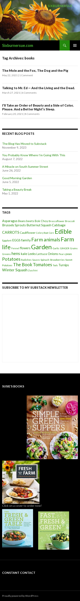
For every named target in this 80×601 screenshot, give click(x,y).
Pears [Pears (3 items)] (62, 254)
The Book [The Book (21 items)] (22, 264)
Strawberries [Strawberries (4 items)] (57, 259)
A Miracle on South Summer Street (25, 166)
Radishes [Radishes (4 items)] (26, 259)
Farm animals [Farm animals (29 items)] (45, 239)
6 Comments (29, 92)
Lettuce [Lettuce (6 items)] (41, 254)
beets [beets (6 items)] (30, 221)
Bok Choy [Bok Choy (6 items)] (41, 221)
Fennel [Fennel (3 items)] (15, 248)
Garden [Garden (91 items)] (41, 247)
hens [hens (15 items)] (16, 253)
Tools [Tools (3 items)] (55, 265)
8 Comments (32, 113)
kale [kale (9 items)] (24, 254)
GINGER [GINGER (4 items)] (64, 248)
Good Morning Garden (17, 178)
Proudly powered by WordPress (20, 595)
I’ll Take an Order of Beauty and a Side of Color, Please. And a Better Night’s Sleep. (38, 107)
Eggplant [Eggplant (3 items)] (7, 240)
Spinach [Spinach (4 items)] (45, 259)
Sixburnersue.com (17, 45)
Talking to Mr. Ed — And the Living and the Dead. (38, 88)
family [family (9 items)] (26, 240)
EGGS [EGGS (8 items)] (16, 240)
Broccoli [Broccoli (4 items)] (70, 221)
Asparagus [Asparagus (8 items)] (9, 221)
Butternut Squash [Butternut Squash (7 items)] (38, 225)
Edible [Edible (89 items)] (63, 231)
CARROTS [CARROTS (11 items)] (10, 232)
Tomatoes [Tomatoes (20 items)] (42, 264)
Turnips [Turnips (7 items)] (63, 265)
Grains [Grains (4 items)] (74, 248)
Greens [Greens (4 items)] (6, 254)
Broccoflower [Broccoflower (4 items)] (56, 221)
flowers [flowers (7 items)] (25, 248)
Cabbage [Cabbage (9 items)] (58, 225)
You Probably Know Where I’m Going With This (33, 155)
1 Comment (26, 75)
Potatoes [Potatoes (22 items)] (11, 259)
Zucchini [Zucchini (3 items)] (33, 270)
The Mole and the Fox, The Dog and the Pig (35, 70)
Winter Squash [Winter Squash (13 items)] (15, 269)
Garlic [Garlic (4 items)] (55, 248)
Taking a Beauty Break (17, 189)
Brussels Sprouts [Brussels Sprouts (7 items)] (14, 225)
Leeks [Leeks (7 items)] (32, 254)
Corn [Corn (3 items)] (51, 232)
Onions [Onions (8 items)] (53, 254)
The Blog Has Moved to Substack (24, 143)
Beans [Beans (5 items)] (22, 221)
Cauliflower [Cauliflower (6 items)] (27, 232)
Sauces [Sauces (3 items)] (36, 259)
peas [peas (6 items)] (68, 254)
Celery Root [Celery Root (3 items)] (42, 232)
